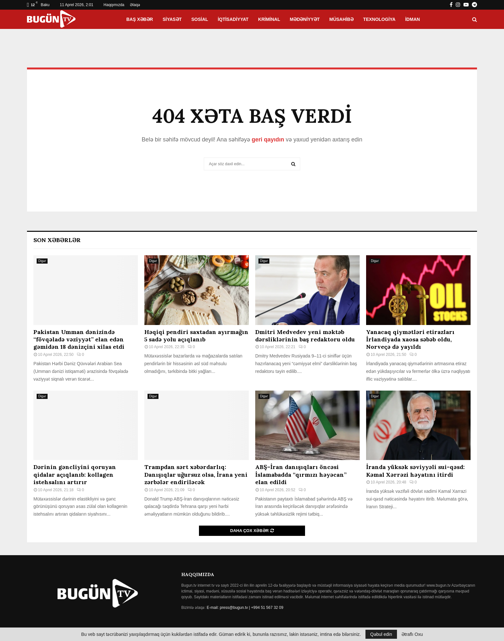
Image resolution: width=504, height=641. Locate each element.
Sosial (199, 19)
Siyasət (172, 19)
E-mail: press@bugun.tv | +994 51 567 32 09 (245, 607)
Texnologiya (379, 19)
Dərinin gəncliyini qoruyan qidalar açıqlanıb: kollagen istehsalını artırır (74, 474)
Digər (42, 261)
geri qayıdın (268, 139)
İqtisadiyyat (233, 19)
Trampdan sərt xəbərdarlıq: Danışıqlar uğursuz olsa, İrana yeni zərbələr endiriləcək (196, 474)
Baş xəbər (139, 19)
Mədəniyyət (305, 19)
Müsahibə (341, 19)
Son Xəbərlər (57, 240)
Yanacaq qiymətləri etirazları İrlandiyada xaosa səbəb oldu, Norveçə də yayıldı (410, 339)
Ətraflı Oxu (412, 634)
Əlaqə (135, 5)
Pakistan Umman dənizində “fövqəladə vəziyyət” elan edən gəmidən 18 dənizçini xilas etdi (78, 339)
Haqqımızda (114, 5)
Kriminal (269, 19)
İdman (412, 19)
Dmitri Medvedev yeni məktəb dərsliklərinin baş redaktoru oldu (305, 335)
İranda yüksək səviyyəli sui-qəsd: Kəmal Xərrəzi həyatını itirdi (415, 470)
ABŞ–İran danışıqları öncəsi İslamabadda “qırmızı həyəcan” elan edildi (300, 474)
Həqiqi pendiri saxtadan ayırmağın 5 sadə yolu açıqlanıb (196, 335)
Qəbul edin (381, 634)
